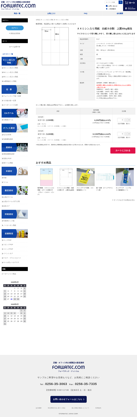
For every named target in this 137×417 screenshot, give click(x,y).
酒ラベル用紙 (8, 163)
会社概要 (120, 13)
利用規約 (98, 408)
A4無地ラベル (8, 120)
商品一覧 (17, 13)
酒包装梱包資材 (8, 154)
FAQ (85, 13)
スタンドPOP (8, 244)
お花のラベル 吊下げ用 (11, 201)
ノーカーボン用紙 (9, 225)
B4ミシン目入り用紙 (10, 72)
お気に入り (51, 13)
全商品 (38, 20)
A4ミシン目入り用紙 (62, 20)
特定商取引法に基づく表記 (56, 408)
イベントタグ (8, 253)
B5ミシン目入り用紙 (10, 77)
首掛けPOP (7, 158)
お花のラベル (8, 197)
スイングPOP (8, 249)
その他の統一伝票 (9, 100)
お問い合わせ (111, 6)
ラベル (5, 182)
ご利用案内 (110, 9)
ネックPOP (7, 240)
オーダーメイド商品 (9, 274)
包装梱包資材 (8, 139)
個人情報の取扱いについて (80, 408)
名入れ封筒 (7, 134)
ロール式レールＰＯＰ (11, 262)
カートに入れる (122, 150)
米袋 (4, 178)
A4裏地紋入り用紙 (9, 81)
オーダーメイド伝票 (10, 105)
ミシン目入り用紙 (47, 20)
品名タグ (6, 206)
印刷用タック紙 (8, 221)
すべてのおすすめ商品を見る (124, 200)
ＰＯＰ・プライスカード (12, 258)
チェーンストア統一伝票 (12, 96)
